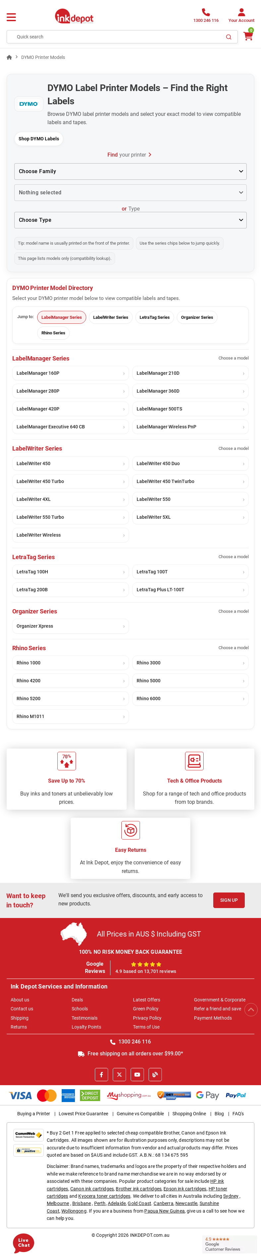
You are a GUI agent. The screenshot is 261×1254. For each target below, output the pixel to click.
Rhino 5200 (28, 698)
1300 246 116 (130, 1041)
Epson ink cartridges (184, 1188)
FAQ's (238, 1113)
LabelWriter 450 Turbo (40, 481)
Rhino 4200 (28, 680)
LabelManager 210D (158, 373)
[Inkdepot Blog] (155, 1074)
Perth (100, 1203)
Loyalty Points (86, 1027)
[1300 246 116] (206, 17)
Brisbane (81, 1203)
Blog (219, 1113)
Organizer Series (197, 317)
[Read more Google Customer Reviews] (229, 1243)
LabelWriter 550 (153, 499)
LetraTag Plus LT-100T (160, 589)
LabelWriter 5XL (154, 517)
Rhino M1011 (30, 716)
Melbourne (58, 1203)
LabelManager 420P (38, 408)
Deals (77, 999)
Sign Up (229, 900)
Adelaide (117, 1203)
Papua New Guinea (164, 1211)
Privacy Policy (147, 1018)
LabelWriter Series (110, 317)
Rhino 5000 (149, 680)
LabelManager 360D (158, 391)
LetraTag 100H (32, 571)
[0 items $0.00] (247, 36)
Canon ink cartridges (92, 1188)
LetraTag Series (155, 317)
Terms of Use (146, 1027)
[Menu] (11, 17)
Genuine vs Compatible (140, 1113)
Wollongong (74, 1211)
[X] (119, 1074)
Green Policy (146, 1008)
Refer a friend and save (217, 1008)
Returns (19, 1027)
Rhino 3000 (149, 662)
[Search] (229, 37)
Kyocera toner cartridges (104, 1196)
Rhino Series (53, 332)
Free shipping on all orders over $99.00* (130, 1053)
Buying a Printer (33, 1113)
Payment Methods (213, 1018)
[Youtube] (137, 1074)
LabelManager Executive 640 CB (51, 426)
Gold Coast (139, 1203)
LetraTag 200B (32, 589)
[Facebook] (101, 1074)
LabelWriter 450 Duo (158, 463)
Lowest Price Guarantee (83, 1113)
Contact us (22, 1008)
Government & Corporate (219, 999)
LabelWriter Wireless (39, 535)
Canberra (163, 1203)
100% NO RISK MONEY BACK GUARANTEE (130, 952)
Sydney (230, 1196)
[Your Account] (241, 17)
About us (20, 999)
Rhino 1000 (28, 662)
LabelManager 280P (38, 391)
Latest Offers (146, 999)
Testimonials (85, 1018)
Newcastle (186, 1203)
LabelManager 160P (38, 373)
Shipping (20, 1018)
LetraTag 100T (152, 571)
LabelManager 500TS (159, 408)
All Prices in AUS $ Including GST (149, 934)
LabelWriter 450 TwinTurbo (165, 481)
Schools (80, 1008)
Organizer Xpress (35, 626)
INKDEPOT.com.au (149, 1235)
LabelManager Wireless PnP (166, 426)
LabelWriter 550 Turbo (40, 517)
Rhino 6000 (149, 698)
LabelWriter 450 (33, 463)
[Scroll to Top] (251, 1009)
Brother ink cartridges (139, 1188)
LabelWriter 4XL (34, 499)
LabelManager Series (61, 317)
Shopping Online (189, 1113)
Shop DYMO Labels (39, 138)
